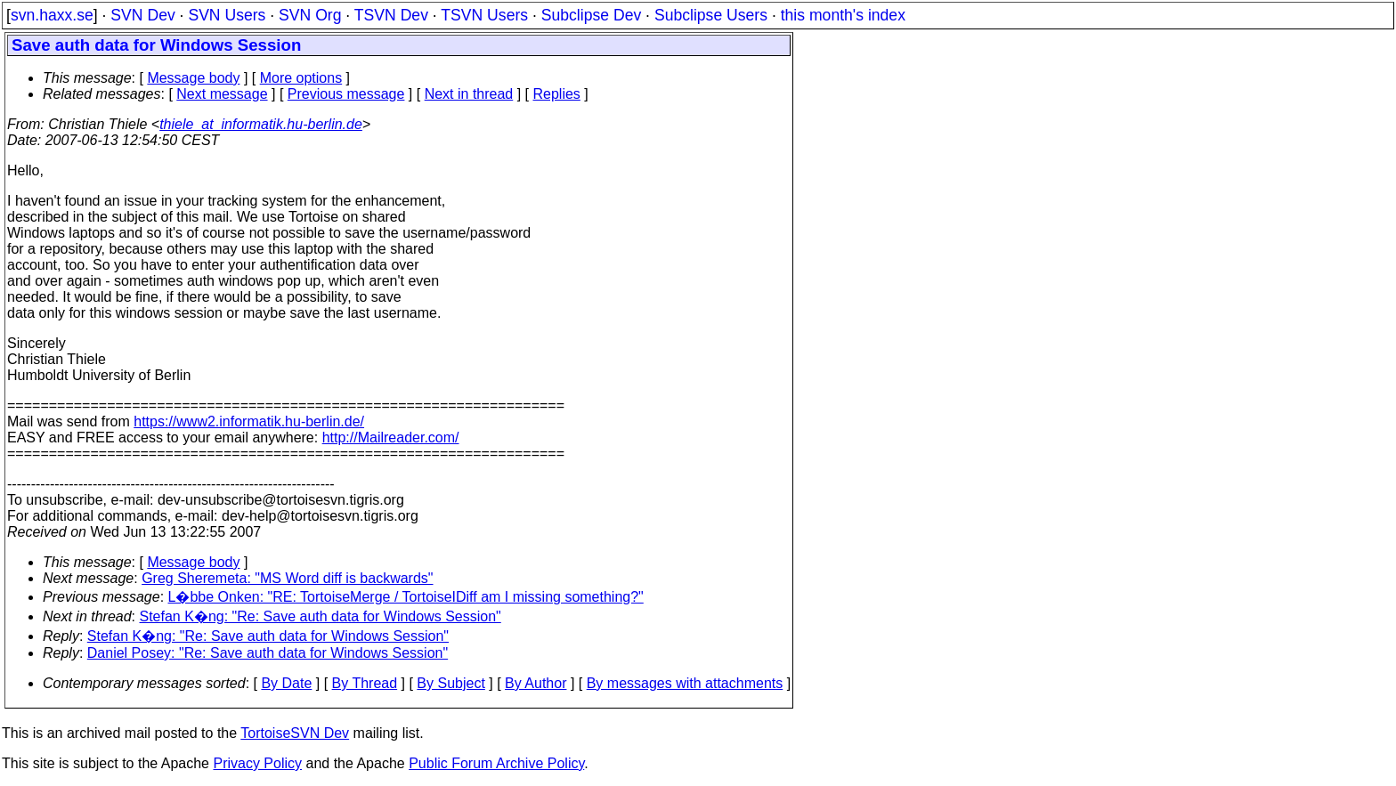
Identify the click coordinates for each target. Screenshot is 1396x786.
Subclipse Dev (591, 15)
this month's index (843, 15)
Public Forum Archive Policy (496, 763)
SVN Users (226, 15)
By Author (535, 683)
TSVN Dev (391, 15)
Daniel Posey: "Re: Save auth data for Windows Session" (267, 652)
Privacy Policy (257, 763)
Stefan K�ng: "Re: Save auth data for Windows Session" (320, 616)
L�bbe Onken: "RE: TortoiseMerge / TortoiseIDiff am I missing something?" (406, 596)
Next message (221, 93)
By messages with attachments (685, 683)
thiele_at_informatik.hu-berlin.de (260, 124)
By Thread (365, 683)
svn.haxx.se (52, 15)
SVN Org (310, 15)
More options (301, 77)
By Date (286, 683)
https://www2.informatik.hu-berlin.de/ (249, 421)
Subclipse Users (710, 15)
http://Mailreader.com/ (390, 437)
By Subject (450, 683)
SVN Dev (142, 15)
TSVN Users (484, 15)
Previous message (346, 93)
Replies (556, 93)
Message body (193, 77)
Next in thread (469, 93)
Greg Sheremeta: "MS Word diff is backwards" (287, 578)
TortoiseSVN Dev (294, 733)
